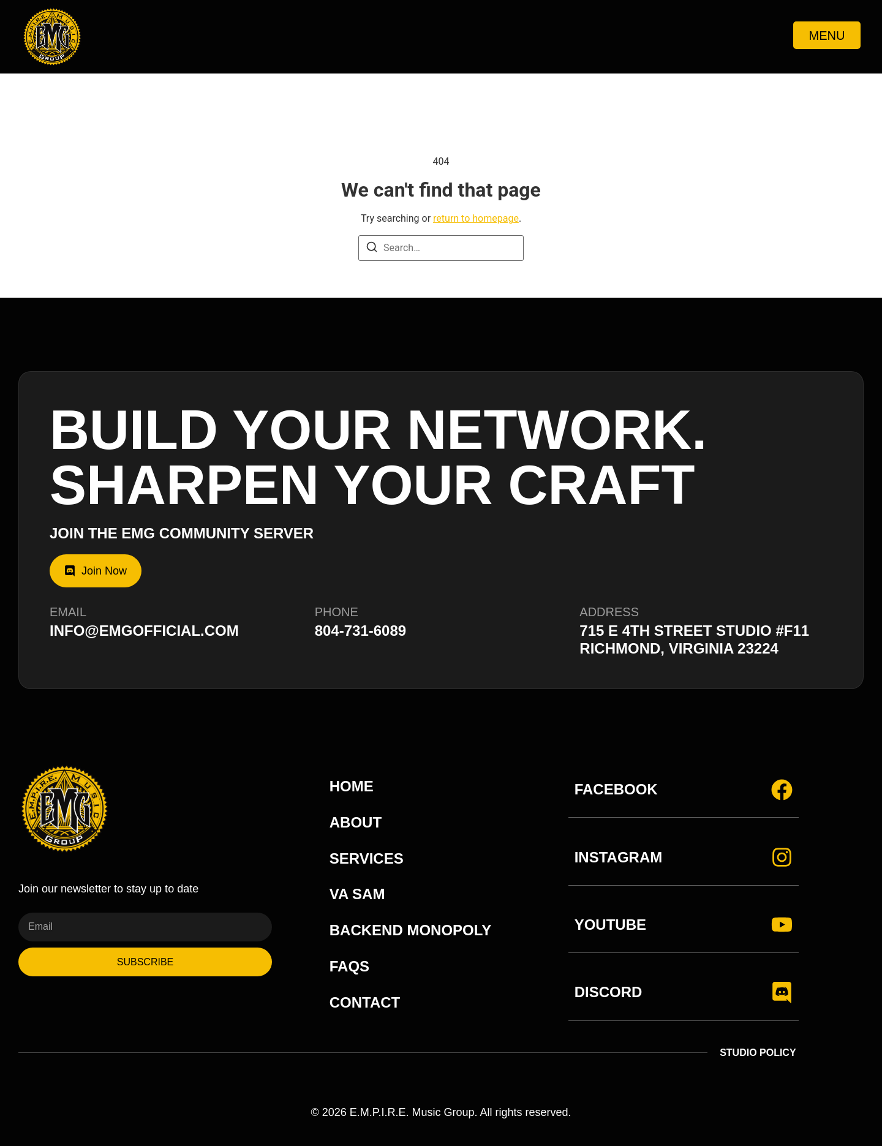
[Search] (372, 249)
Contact (365, 1002)
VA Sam (357, 894)
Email (68, 612)
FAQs (349, 966)
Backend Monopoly (410, 930)
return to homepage (476, 218)
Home (352, 786)
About (356, 822)
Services (367, 858)
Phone (336, 612)
